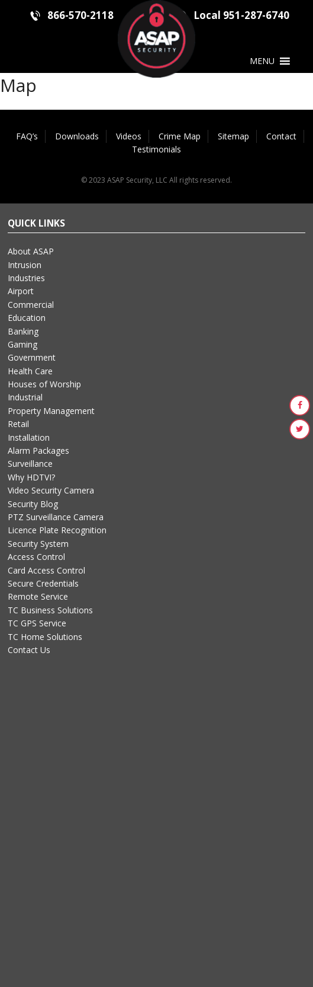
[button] (262, 61)
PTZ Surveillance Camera (56, 517)
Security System (38, 543)
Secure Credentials (43, 583)
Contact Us (29, 649)
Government (32, 357)
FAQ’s (27, 136)
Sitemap (233, 136)
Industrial (25, 397)
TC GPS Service (37, 623)
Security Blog (33, 504)
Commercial (31, 304)
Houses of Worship (44, 384)
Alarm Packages (38, 450)
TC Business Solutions (50, 610)
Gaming (22, 344)
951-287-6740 (256, 15)
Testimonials (156, 149)
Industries (26, 278)
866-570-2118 (80, 15)
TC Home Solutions (45, 636)
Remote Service (38, 596)
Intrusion (24, 264)
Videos (128, 136)
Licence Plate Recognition (57, 530)
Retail (18, 423)
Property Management (51, 410)
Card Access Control (46, 570)
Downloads (77, 136)
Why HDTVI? (31, 477)
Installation (29, 437)
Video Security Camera (51, 490)
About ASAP (31, 251)
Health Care (30, 371)
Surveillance (30, 463)
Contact (281, 136)
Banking (23, 331)
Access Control (36, 556)
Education (27, 317)
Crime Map (180, 136)
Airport (21, 291)
